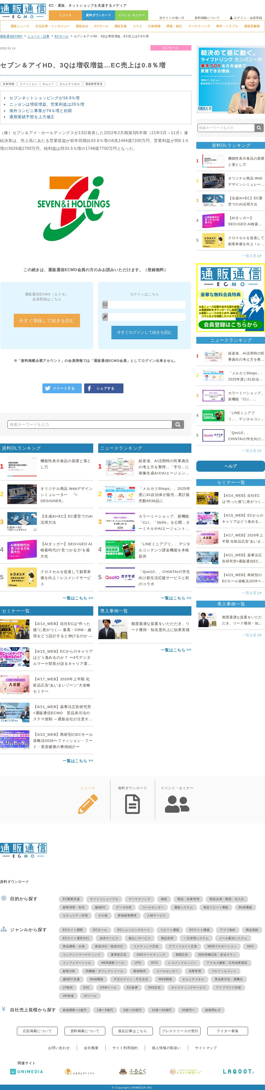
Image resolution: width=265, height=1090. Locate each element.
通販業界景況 (94, 83)
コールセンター (153, 907)
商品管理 (167, 938)
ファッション (28, 83)
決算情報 (8, 83)
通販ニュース (20, 26)
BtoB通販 (245, 907)
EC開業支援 (71, 899)
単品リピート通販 (215, 907)
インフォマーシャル (77, 962)
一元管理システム (196, 938)
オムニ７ (48, 83)
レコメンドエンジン (182, 962)
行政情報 (154, 26)
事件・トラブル (227, 26)
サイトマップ (206, 1048)
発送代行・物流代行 (109, 946)
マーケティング (199, 26)
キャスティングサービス (188, 987)
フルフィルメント (224, 971)
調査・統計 (174, 26)
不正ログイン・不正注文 (131, 979)
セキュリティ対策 (75, 915)
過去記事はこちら (132, 1031)
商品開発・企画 (74, 946)
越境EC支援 (71, 979)
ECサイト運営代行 (76, 938)
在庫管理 (195, 971)
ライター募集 (227, 1031)
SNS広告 (154, 987)
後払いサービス (140, 938)
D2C (86, 987)
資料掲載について (207, 17)
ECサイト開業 (73, 930)
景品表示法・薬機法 (229, 979)
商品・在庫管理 (188, 899)
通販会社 (82, 26)
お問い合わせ (59, 1048)
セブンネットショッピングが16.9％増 (44, 98)
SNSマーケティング (151, 954)
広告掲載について (37, 1031)
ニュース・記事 (38, 36)
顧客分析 (69, 971)
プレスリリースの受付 (180, 1031)
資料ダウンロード (98, 15)
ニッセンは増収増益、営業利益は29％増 (46, 104)
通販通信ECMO (11, 36)
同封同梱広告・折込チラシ (217, 954)
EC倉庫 (132, 987)
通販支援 (120, 26)
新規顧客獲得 (127, 915)
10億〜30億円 (162, 1010)
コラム (137, 26)
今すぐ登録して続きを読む (47, 320)
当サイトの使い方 (172, 17)
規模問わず (213, 1010)
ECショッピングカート (133, 930)
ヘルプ (231, 466)
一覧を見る (252, 256)
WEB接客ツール (112, 962)
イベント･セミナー (131, 15)
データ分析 (124, 907)
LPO (137, 962)
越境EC (100, 907)
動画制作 (139, 971)
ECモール (101, 26)
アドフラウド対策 (228, 987)
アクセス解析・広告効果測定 (227, 962)
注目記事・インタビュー (52, 26)
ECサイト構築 (199, 930)
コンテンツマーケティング (82, 954)
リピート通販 (169, 930)
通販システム (183, 907)
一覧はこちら (75, 598)
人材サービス (156, 915)
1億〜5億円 (105, 1010)
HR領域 (68, 996)
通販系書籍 (252, 26)
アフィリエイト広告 (183, 946)
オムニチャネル (70, 83)
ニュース (65, 15)
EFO (154, 962)
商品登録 (252, 930)
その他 (102, 915)
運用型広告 (118, 954)
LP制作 (68, 987)
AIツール (90, 996)
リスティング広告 (146, 946)
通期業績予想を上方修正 (32, 117)
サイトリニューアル (104, 899)
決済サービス (109, 938)
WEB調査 (165, 979)
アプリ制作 (228, 930)
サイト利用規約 (125, 1048)
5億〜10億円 (132, 1010)
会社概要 (91, 1048)
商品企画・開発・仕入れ (227, 899)
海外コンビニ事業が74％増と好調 (40, 111)
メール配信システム (233, 938)
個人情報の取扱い (166, 1048)
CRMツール (108, 987)
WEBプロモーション (222, 946)
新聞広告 (182, 954)
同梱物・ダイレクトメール (104, 971)
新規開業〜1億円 (75, 1010)
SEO (250, 946)
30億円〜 (188, 1010)
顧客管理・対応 (74, 907)
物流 (164, 899)
